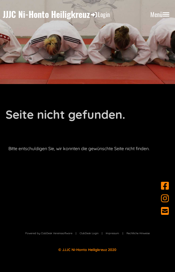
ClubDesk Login (89, 233)
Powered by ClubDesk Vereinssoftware (48, 233)
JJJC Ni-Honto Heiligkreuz (46, 14)
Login (100, 14)
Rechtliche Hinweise (138, 233)
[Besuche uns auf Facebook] (165, 185)
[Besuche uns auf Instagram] (165, 198)
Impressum (112, 233)
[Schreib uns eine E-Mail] (165, 211)
